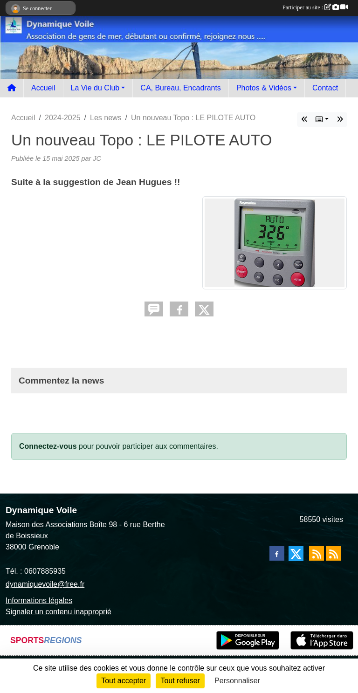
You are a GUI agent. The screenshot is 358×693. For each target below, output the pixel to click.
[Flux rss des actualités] (316, 553)
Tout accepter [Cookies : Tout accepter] (123, 681)
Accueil (43, 88)
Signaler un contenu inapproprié (58, 612)
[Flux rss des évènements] (333, 553)
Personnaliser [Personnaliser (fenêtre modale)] (237, 681)
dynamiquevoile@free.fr (45, 584)
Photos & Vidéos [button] (263, 88)
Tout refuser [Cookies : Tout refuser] (180, 681)
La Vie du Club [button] (95, 88)
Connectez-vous (48, 446)
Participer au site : (315, 7)
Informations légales (39, 600)
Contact (325, 88)
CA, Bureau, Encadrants (180, 88)
